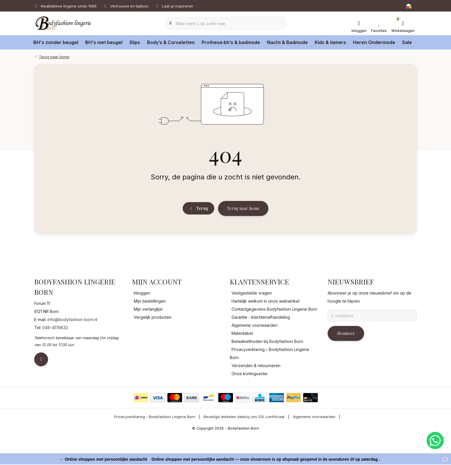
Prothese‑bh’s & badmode (231, 42)
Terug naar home (243, 232)
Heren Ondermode (374, 42)
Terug (198, 232)
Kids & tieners (330, 42)
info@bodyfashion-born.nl (72, 348)
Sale (407, 42)
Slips (134, 42)
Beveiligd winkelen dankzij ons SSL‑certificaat (244, 446)
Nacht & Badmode (287, 42)
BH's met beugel (104, 42)
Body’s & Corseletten (171, 42)
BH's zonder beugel (55, 42)
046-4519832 (55, 356)
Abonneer (346, 362)
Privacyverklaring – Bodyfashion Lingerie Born (154, 446)
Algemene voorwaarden (314, 446)
